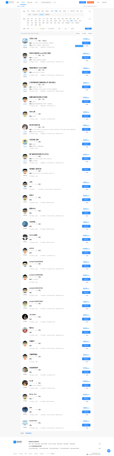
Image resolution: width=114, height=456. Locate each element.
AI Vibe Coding (51, 28)
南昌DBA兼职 (59, 443)
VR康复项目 (54, 89)
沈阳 (60, 20)
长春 (51, 22)
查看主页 (86, 43)
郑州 (70, 18)
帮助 (25, 453)
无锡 (68, 20)
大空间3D (34, 59)
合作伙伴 (36, 453)
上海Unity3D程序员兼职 (43, 448)
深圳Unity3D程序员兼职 (53, 448)
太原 (64, 20)
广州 (43, 18)
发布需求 (83, 2)
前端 (43, 11)
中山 (28, 25)
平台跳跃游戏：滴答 (36, 89)
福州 (51, 20)
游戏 (56, 11)
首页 (18, 2)
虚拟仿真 (39, 59)
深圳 (40, 18)
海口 (32, 25)
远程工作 (53, 453)
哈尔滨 (75, 20)
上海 (36, 18)
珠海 (28, 22)
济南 (36, 20)
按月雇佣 (84, 33)
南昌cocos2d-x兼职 (52, 443)
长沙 (74, 18)
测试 (77, 11)
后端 (60, 11)
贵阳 (43, 22)
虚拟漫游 (44, 59)
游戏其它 (47, 14)
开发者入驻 (90, 2)
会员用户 (42, 28)
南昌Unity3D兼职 (21, 6)
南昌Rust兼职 (37, 443)
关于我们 (30, 453)
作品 (36, 2)
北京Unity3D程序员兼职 (33, 448)
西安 (63, 18)
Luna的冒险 (34, 160)
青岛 (40, 20)
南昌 (71, 20)
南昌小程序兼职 (44, 443)
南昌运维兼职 (66, 443)
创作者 (72, 28)
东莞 (40, 22)
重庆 (67, 18)
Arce (43, 131)
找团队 (88, 28)
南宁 (80, 20)
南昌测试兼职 (72, 443)
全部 (28, 11)
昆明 (36, 22)
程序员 (23, 2)
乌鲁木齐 (77, 22)
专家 (59, 28)
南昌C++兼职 (31, 443)
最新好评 (90, 33)
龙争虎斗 (34, 45)
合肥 (28, 20)
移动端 (47, 11)
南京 (55, 18)
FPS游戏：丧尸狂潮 (46, 89)
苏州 (78, 18)
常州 (63, 22)
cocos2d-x (35, 14)
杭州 (47, 18)
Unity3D (41, 14)
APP (98, 2)
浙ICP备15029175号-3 (96, 453)
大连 (47, 20)
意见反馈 (41, 453)
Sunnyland (34, 131)
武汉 (59, 18)
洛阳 (36, 25)
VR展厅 (44, 103)
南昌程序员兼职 (26, 33)
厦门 (32, 20)
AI (68, 11)
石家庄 (55, 20)
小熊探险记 (49, 103)
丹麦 (40, 25)
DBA (81, 11)
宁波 (32, 22)
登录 (103, 2)
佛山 (59, 22)
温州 (55, 22)
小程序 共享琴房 (45, 45)
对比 (87, 45)
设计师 (38, 11)
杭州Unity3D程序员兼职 (74, 448)
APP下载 (21, 453)
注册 (105, 2)
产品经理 (33, 11)
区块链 (64, 11)
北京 (32, 18)
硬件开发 (73, 11)
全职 (66, 28)
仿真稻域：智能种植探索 (37, 146)
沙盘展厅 (39, 45)
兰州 (72, 22)
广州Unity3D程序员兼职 (64, 448)
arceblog (40, 131)
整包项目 (78, 33)
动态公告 (15, 453)
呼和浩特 (68, 22)
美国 (47, 22)
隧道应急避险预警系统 (37, 103)
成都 (51, 18)
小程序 (51, 11)
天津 (43, 20)
